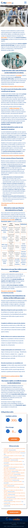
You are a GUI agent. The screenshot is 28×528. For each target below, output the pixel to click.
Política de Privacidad (7, 523)
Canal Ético (14, 524)
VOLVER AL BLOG (14, 512)
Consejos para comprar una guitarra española (12, 155)
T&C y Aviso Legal (21, 523)
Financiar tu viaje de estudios (8, 291)
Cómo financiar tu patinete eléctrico (10, 376)
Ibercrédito (4, 37)
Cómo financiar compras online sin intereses (12, 86)
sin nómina (19, 75)
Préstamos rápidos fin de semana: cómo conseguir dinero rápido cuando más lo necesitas (14, 453)
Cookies (14, 523)
